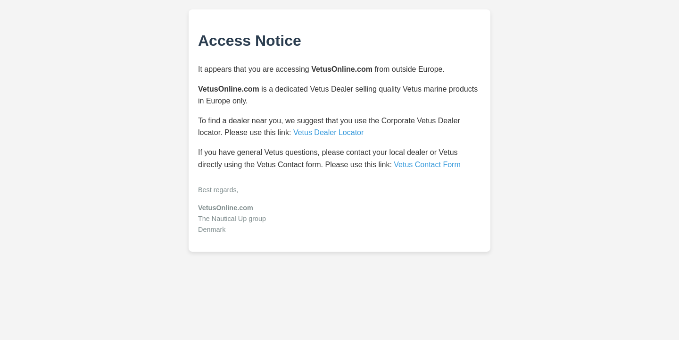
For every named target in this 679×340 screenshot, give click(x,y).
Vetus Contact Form (427, 165)
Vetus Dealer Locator (328, 132)
